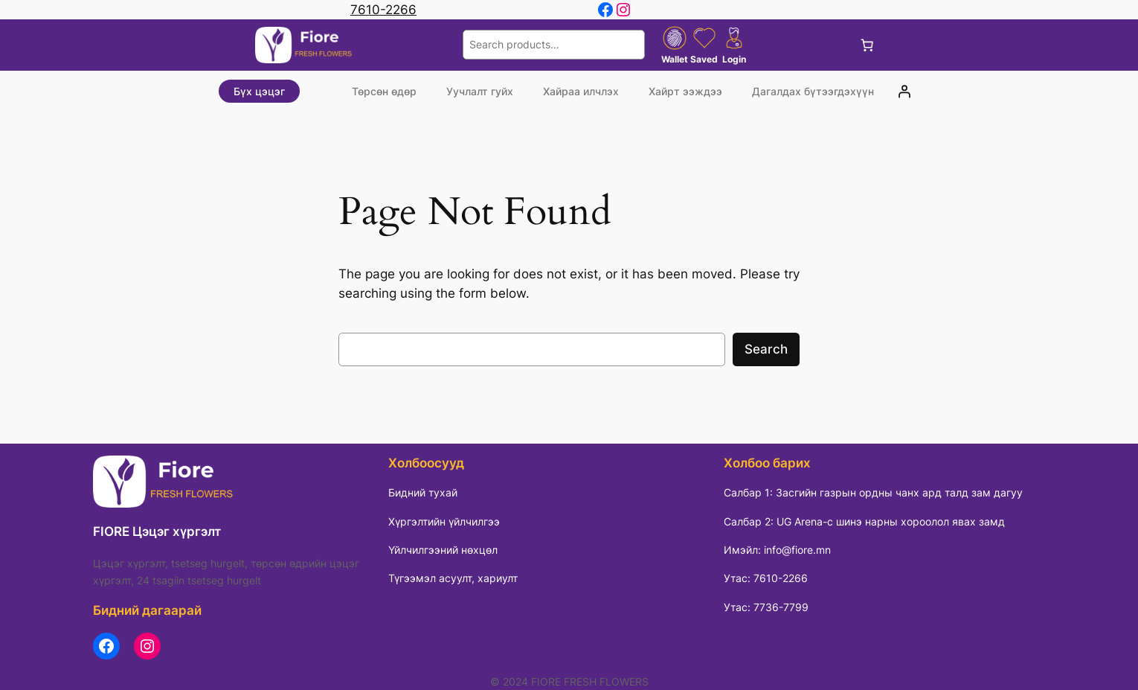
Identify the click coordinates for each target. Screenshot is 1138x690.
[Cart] (867, 44)
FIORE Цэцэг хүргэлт (157, 531)
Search (766, 349)
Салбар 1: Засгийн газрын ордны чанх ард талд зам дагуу (873, 492)
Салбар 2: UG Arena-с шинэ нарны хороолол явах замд (864, 521)
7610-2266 (383, 9)
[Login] (903, 91)
